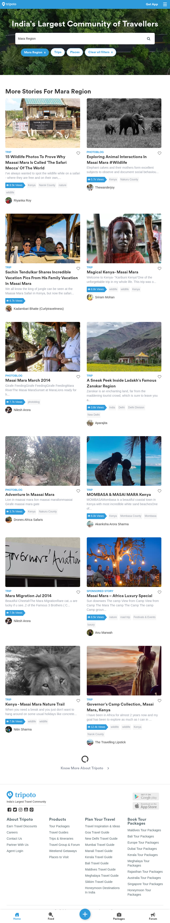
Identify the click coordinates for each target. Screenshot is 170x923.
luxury (91, 624)
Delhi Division (136, 407)
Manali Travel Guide (99, 851)
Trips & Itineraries (61, 838)
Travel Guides (58, 832)
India (112, 407)
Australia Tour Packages (144, 878)
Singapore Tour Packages (145, 884)
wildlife (10, 192)
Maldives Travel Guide (100, 869)
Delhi (122, 407)
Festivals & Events (145, 617)
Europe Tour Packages (143, 842)
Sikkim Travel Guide (98, 882)
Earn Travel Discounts (22, 826)
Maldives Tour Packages (144, 830)
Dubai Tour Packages (142, 848)
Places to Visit (59, 857)
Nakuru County (129, 179)
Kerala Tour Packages (143, 855)
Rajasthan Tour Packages (145, 871)
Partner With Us (18, 844)
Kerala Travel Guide (98, 857)
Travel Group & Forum (64, 844)
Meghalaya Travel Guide (102, 875)
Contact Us (14, 838)
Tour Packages (59, 826)
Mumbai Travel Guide (99, 844)
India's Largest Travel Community (26, 801)
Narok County (47, 185)
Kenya (31, 185)
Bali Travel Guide (97, 863)
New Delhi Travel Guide (101, 838)
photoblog (34, 402)
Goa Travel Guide (97, 832)
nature (62, 185)
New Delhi (94, 414)
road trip (125, 617)
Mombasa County (130, 516)
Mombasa (150, 516)
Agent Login (15, 851)
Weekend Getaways (63, 851)
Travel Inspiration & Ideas (102, 826)
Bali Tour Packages (141, 836)
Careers (12, 832)
